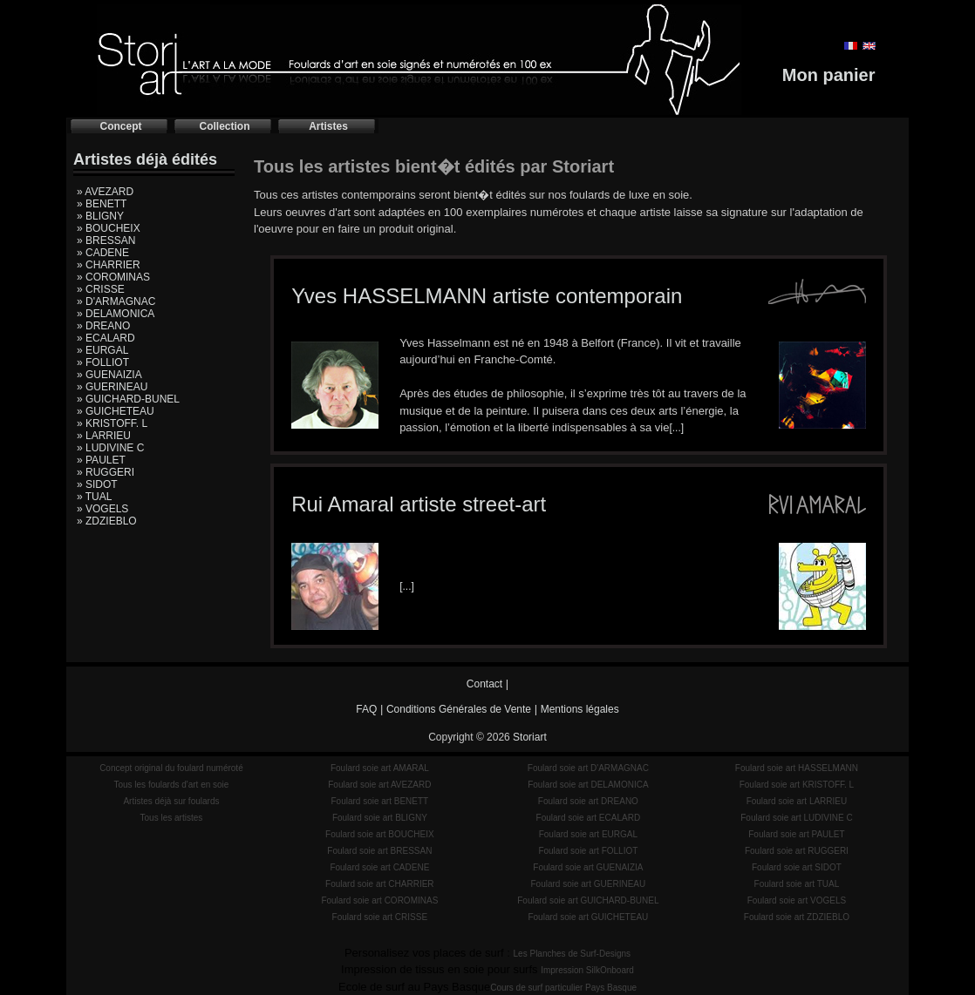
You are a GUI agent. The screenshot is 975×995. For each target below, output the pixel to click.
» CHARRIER (108, 265)
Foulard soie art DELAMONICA (588, 784)
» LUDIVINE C (110, 448)
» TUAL (94, 497)
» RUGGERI (105, 472)
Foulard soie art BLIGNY (379, 817)
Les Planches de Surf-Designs (572, 953)
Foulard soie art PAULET (796, 834)
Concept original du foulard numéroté (171, 768)
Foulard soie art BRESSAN (379, 851)
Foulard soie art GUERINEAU (588, 884)
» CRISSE (101, 289)
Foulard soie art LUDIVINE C (796, 817)
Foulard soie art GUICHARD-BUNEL (587, 900)
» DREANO (103, 326)
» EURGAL (102, 350)
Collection (224, 126)
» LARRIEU (104, 436)
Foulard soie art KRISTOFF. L (797, 784)
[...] (676, 428)
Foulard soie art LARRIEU (797, 801)
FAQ (366, 709)
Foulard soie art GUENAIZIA (588, 867)
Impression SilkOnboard (587, 970)
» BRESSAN (106, 240)
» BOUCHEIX (108, 228)
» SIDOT (97, 484)
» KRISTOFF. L (112, 423)
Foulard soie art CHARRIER (379, 884)
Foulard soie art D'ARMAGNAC (588, 768)
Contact (484, 684)
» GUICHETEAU (115, 411)
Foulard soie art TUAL (797, 884)
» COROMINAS (113, 277)
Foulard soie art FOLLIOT (588, 851)
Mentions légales (580, 709)
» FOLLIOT (103, 362)
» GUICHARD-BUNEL (128, 399)
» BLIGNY (100, 216)
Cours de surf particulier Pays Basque (563, 987)
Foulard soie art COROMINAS (379, 900)
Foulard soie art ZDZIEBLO (796, 917)
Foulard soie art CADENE (379, 867)
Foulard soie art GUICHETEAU (588, 917)
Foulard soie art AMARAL (380, 768)
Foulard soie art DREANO (588, 801)
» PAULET (101, 460)
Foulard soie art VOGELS (796, 900)
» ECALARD (106, 338)
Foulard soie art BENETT (379, 801)
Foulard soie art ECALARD (588, 817)
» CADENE (103, 253)
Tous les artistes (171, 817)
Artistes (328, 126)
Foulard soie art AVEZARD (379, 784)
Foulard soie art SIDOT (797, 867)
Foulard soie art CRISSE (380, 917)
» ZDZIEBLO (107, 521)
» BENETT (101, 204)
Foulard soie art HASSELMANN (796, 768)
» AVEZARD (105, 192)
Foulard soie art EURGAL (588, 834)
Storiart (530, 737)
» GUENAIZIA (109, 375)
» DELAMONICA (115, 314)
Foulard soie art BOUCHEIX (379, 834)
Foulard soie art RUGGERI (797, 851)
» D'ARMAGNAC (116, 301)
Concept (121, 126)
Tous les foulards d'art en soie (170, 784)
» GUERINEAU (112, 387)
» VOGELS (102, 509)
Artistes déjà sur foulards (171, 801)
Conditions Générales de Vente (458, 709)
